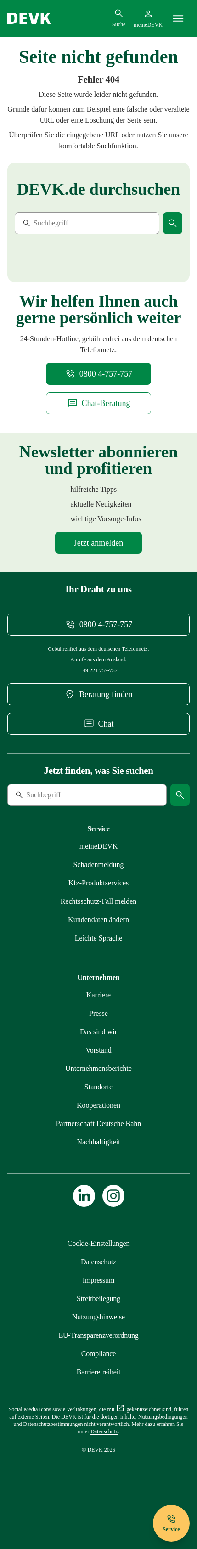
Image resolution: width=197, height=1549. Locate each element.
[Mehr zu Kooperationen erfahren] (98, 1105)
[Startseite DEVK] (29, 18)
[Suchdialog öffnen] (118, 18)
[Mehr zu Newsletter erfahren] (98, 543)
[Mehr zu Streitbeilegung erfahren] (98, 1298)
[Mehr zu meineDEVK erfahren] (98, 846)
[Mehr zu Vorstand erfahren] (98, 1050)
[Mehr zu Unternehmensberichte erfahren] (98, 1068)
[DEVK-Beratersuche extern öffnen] (98, 694)
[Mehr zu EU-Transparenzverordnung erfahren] (98, 1335)
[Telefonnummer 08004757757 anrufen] (99, 374)
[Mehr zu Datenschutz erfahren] (98, 1262)
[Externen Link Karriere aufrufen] (98, 995)
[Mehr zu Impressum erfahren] (98, 1280)
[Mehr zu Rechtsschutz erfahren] (99, 901)
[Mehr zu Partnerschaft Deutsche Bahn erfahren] (98, 1123)
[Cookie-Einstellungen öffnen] (99, 1243)
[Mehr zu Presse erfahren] (98, 1013)
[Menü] (178, 18)
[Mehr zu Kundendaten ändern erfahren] (98, 920)
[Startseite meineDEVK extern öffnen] (148, 18)
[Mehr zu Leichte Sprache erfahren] (99, 938)
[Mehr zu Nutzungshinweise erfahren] (98, 1317)
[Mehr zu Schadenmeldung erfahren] (98, 864)
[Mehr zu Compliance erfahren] (98, 1353)
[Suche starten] (172, 223)
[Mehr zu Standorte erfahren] (98, 1087)
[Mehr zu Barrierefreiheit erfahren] (98, 1372)
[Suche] (78, 223)
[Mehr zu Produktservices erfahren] (98, 883)
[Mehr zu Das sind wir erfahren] (98, 1032)
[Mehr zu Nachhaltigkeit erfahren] (98, 1142)
